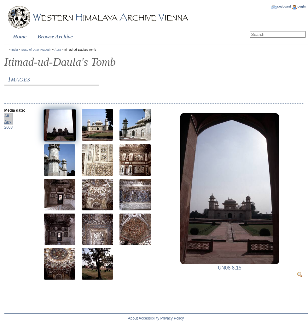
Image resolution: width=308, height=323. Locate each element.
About (133, 318)
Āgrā (58, 49)
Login (301, 6)
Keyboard (284, 6)
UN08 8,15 (229, 267)
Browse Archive (55, 37)
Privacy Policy (172, 318)
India (14, 49)
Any (8, 122)
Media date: (14, 110)
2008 (8, 127)
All (6, 116)
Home (19, 37)
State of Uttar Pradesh (36, 49)
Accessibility (149, 318)
